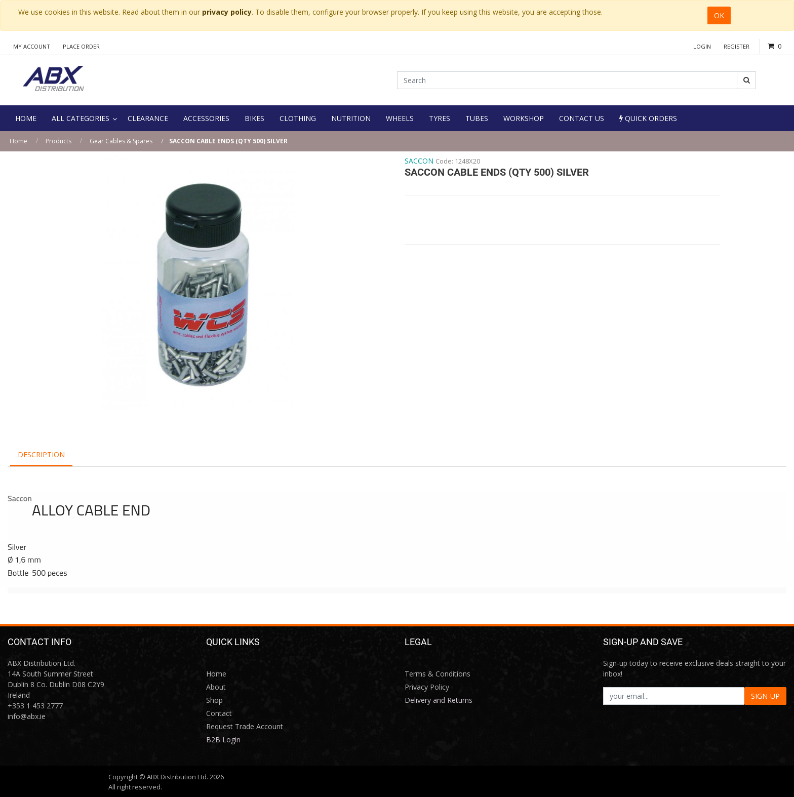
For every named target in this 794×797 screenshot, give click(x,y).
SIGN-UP (765, 696)
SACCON (419, 161)
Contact (219, 713)
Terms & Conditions (437, 674)
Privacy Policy (427, 687)
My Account (31, 46)
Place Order (81, 46)
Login (702, 46)
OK (719, 15)
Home (18, 141)
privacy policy (227, 12)
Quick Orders (648, 118)
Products (58, 141)
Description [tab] (41, 454)
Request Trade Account (244, 726)
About (216, 687)
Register (736, 46)
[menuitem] (26, 118)
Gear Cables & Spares (121, 141)
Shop (214, 700)
